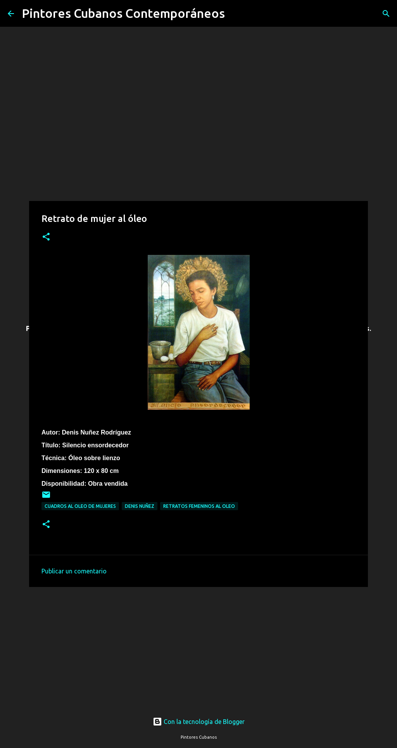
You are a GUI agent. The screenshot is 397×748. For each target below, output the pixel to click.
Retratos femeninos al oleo (199, 506)
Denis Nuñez (139, 506)
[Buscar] (235, 13)
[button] (46, 237)
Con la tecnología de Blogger (199, 721)
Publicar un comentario (74, 571)
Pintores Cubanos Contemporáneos (123, 13)
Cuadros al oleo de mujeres (80, 506)
